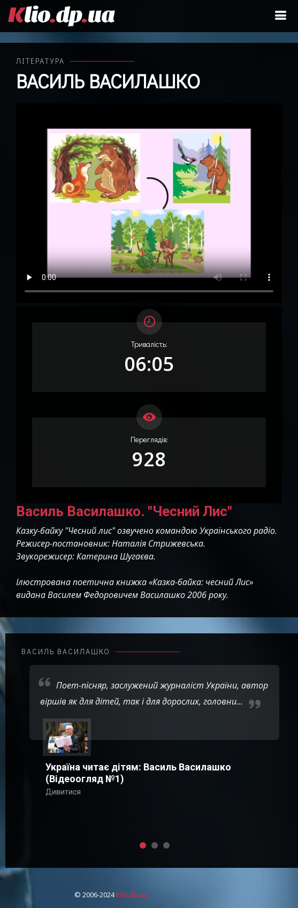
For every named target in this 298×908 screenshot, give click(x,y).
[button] (143, 845)
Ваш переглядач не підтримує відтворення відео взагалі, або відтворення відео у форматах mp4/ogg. (149, 203)
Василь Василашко (108, 81)
